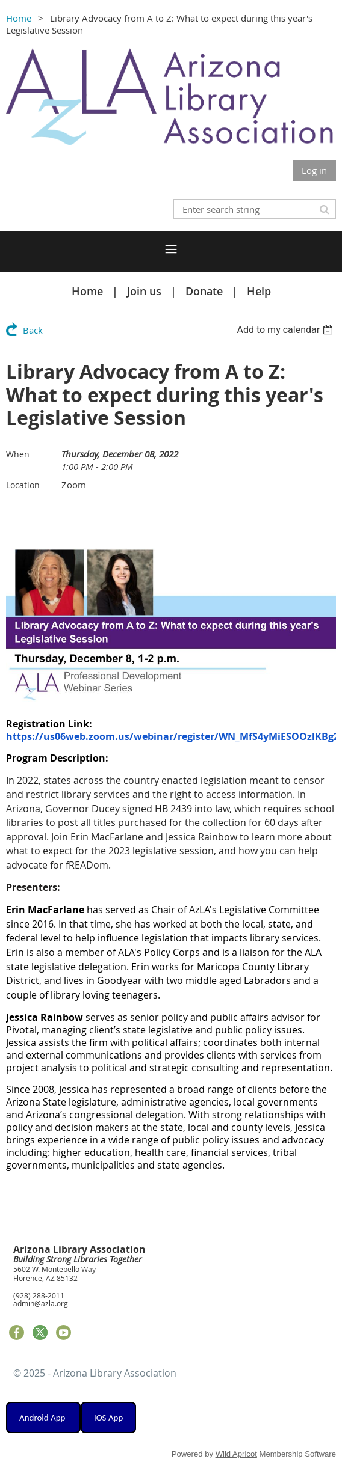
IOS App (108, 1417)
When (18, 454)
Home (18, 18)
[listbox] (286, 329)
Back (33, 330)
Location (23, 485)
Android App (43, 1417)
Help (259, 291)
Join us (144, 291)
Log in (314, 170)
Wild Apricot (236, 1453)
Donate (204, 291)
